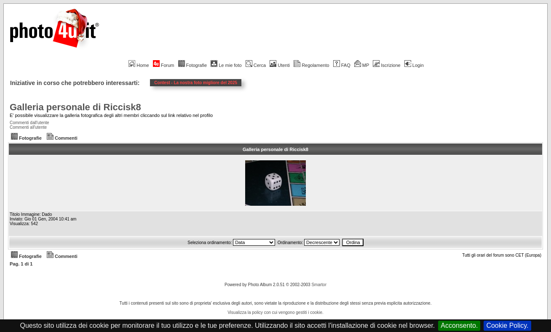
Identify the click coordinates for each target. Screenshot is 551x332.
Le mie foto (226, 65)
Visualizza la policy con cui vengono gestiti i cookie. (275, 312)
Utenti (280, 65)
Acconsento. (459, 325)
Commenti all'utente (28, 127)
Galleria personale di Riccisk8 (75, 107)
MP (361, 65)
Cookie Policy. (507, 325)
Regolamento (311, 65)
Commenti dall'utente (29, 122)
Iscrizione (386, 65)
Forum (163, 65)
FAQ (341, 65)
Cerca (256, 65)
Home (138, 65)
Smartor (318, 284)
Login (414, 65)
